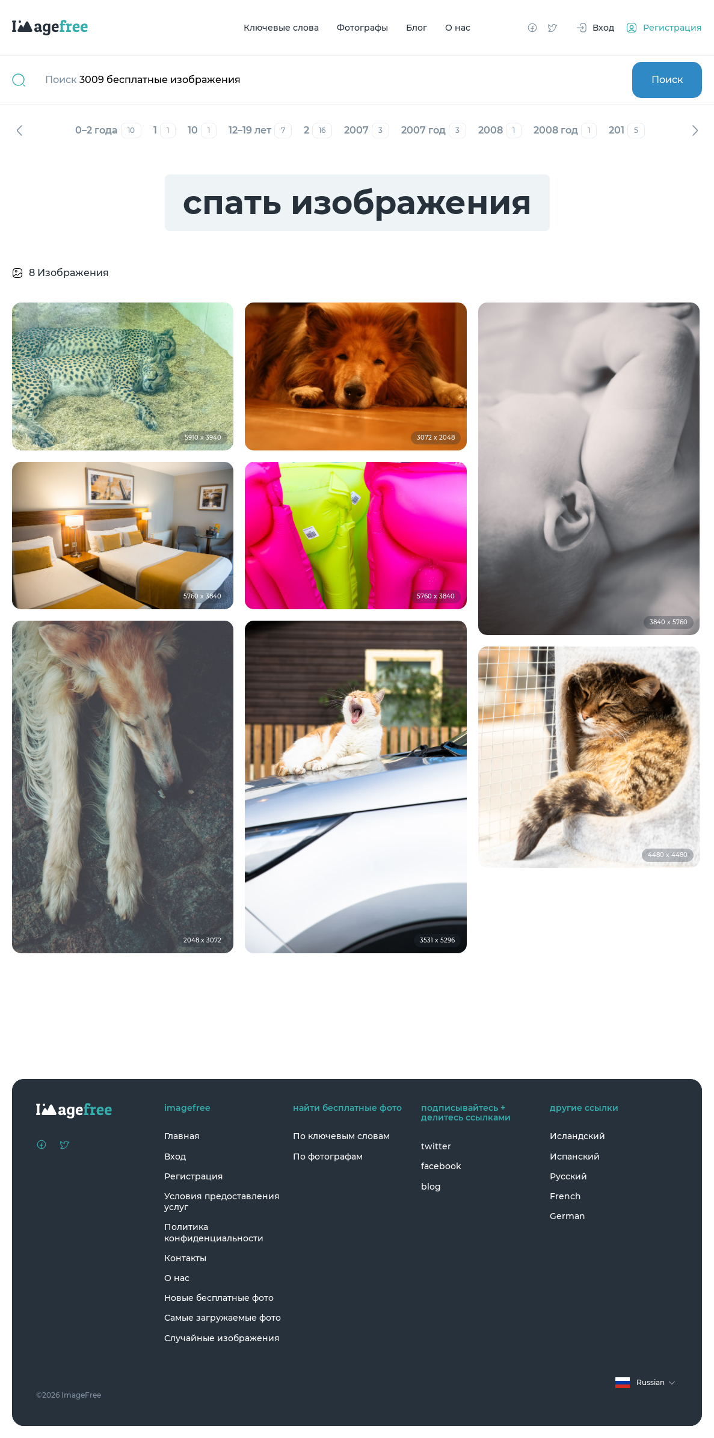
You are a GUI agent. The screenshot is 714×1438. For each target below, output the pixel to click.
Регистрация (193, 1176)
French (565, 1196)
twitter (436, 1146)
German (567, 1216)
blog (431, 1186)
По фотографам (328, 1156)
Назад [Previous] (19, 130)
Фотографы (362, 27)
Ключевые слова (281, 27)
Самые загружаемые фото (222, 1317)
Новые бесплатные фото (219, 1297)
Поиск (667, 79)
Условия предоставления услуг (222, 1201)
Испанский (575, 1156)
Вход (175, 1156)
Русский (568, 1176)
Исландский (577, 1136)
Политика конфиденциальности (213, 1232)
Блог (416, 27)
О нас (457, 27)
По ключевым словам (341, 1136)
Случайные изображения (222, 1338)
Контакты (185, 1258)
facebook (441, 1166)
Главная (182, 1136)
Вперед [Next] (695, 130)
